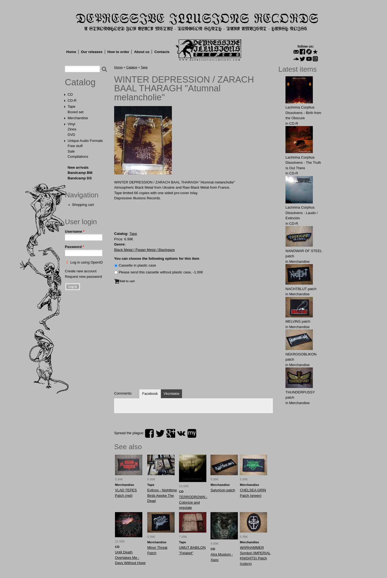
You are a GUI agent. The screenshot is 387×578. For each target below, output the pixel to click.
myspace (191, 433)
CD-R (72, 100)
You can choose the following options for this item (156, 258)
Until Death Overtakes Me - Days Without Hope (130, 557)
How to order (118, 52)
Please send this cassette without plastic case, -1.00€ (161, 272)
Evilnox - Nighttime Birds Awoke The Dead (162, 495)
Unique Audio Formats (85, 141)
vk (181, 433)
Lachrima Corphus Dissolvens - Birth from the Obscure (303, 112)
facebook (149, 433)
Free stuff (75, 146)
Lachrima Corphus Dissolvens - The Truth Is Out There (303, 162)
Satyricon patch (222, 490)
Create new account (81, 271)
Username (75, 231)
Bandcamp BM (80, 173)
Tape (71, 106)
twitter (160, 433)
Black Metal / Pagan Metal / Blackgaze (144, 250)
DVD (71, 135)
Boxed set (75, 112)
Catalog (80, 82)
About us (141, 52)
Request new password (83, 277)
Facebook (150, 394)
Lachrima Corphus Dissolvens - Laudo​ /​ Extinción (301, 212)
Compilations (78, 156)
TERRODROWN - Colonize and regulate (193, 502)
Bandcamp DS (80, 178)
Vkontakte (172, 394)
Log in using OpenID (86, 262)
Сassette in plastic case (137, 265)
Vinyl (71, 124)
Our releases (92, 52)
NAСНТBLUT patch (300, 289)
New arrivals (78, 167)
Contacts (162, 52)
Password (74, 247)
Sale (71, 151)
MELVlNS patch (297, 321)
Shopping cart (83, 205)
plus (170, 433)
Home (71, 52)
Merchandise (78, 118)
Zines (72, 129)
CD (70, 94)
